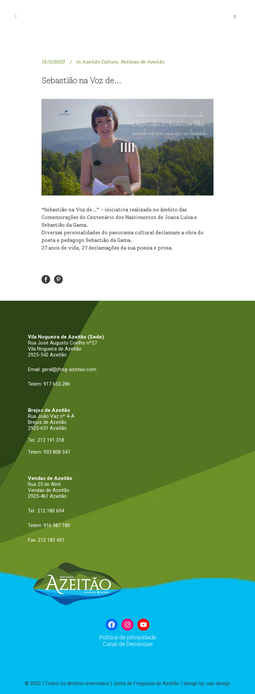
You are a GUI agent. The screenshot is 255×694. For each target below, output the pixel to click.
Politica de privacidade (127, 637)
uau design (218, 683)
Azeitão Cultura (100, 62)
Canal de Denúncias (127, 644)
